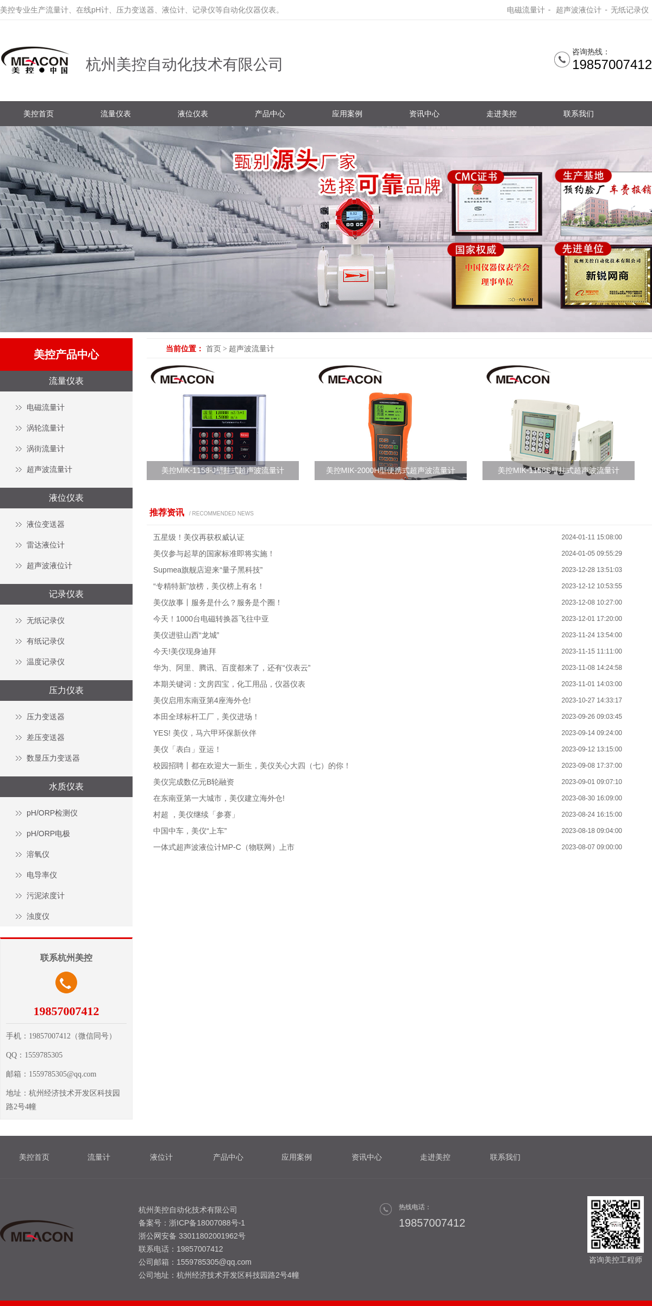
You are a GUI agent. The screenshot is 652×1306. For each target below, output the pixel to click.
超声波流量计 (49, 469)
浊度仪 (38, 916)
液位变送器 (46, 524)
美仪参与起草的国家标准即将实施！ (214, 553)
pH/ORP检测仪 (52, 813)
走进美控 (501, 113)
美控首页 (38, 113)
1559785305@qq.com (214, 1262)
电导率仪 (42, 874)
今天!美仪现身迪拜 (184, 651)
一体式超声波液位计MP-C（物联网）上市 (223, 847)
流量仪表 (116, 113)
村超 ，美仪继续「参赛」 (196, 814)
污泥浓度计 (46, 895)
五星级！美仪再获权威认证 (198, 537)
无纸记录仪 (630, 9)
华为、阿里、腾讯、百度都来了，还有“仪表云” (231, 667)
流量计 (98, 1157)
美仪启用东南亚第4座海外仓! (202, 700)
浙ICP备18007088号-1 (207, 1222)
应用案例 (347, 113)
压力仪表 (66, 690)
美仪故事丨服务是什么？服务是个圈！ (218, 602)
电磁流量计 (526, 9)
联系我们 (578, 113)
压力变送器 (46, 716)
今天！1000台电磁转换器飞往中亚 (211, 618)
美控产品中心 (66, 354)
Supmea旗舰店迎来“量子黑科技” (207, 569)
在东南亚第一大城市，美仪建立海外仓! (219, 798)
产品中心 (270, 113)
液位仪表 (193, 113)
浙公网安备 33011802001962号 (192, 1236)
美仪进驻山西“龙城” (186, 635)
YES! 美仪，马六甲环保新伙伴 (204, 733)
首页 (213, 349)
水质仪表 (66, 786)
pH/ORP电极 (48, 833)
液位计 (161, 1157)
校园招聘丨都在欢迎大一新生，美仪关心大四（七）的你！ (252, 765)
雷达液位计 (46, 544)
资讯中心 (424, 113)
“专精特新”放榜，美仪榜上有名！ (209, 586)
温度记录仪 (46, 661)
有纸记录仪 (46, 641)
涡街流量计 (46, 448)
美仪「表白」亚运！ (187, 749)
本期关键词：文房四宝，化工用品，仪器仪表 (229, 684)
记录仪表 (66, 594)
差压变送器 (46, 737)
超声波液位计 (577, 9)
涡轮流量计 (46, 428)
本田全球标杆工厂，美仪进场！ (206, 716)
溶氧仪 (38, 854)
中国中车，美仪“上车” (190, 830)
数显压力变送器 (53, 758)
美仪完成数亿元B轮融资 (193, 782)
